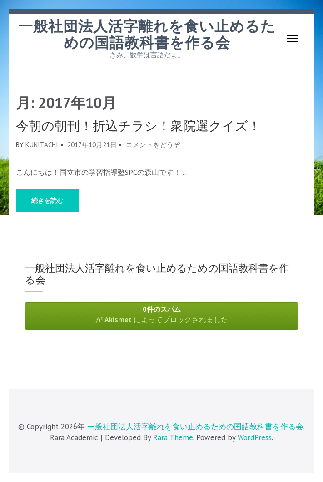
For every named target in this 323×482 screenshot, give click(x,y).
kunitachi (41, 144)
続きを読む (47, 200)
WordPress (255, 437)
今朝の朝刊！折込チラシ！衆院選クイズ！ (138, 126)
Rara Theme (173, 437)
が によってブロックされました (161, 314)
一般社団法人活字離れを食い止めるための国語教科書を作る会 (147, 34)
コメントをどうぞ (153, 144)
